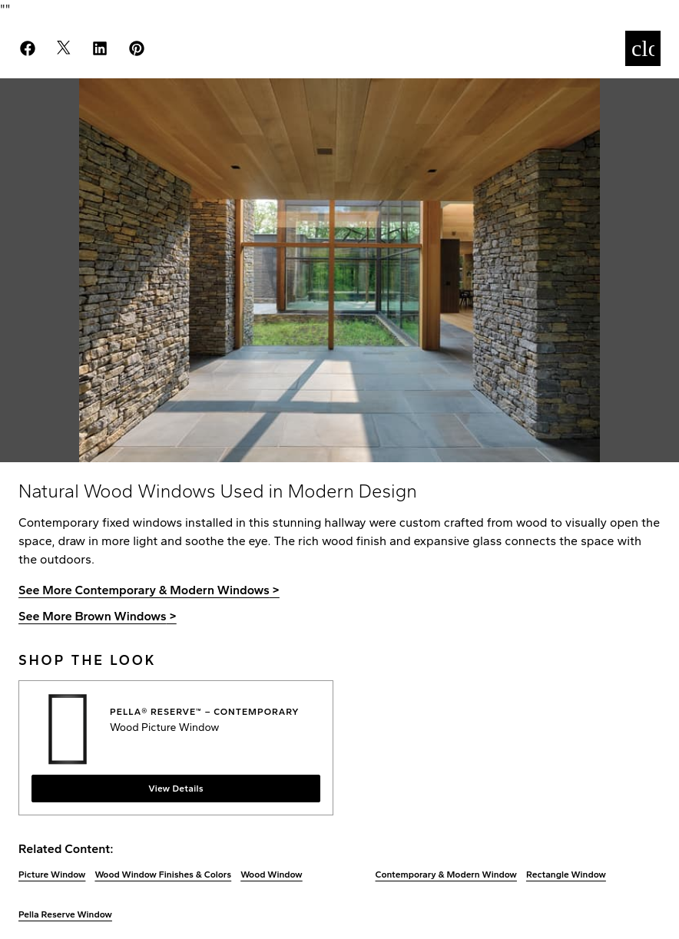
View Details (176, 788)
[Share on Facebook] (36, 48)
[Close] (643, 48)
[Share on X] (73, 48)
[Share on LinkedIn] (109, 48)
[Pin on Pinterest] (146, 48)
